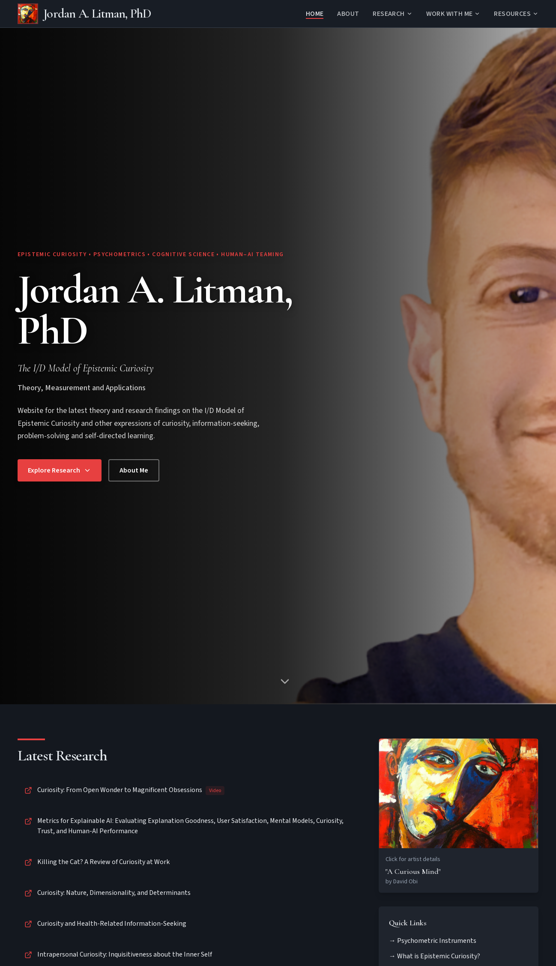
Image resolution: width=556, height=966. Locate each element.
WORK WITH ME (453, 13)
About (348, 13)
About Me (134, 470)
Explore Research (59, 470)
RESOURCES (516, 13)
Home (315, 13)
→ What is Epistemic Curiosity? (434, 956)
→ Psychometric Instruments (432, 940)
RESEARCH (392, 13)
